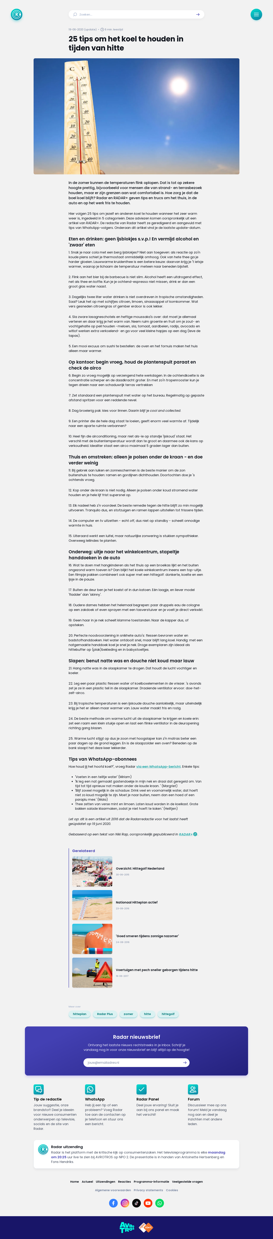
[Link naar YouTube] (148, 1203)
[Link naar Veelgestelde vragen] (187, 1182)
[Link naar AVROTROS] (127, 1227)
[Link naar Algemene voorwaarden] (113, 1190)
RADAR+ (186, 834)
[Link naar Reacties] (124, 1182)
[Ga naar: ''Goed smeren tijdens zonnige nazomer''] (138, 939)
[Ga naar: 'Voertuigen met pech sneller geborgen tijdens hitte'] (138, 973)
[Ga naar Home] (16, 14)
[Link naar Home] (74, 1182)
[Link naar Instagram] (125, 1203)
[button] (198, 14)
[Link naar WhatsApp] (159, 1203)
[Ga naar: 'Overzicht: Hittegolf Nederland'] (138, 871)
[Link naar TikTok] (136, 1203)
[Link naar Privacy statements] (148, 1190)
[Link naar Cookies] (172, 1190)
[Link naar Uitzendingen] (105, 1182)
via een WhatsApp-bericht (158, 766)
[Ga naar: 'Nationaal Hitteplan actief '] (138, 905)
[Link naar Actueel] (87, 1182)
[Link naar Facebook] (113, 1203)
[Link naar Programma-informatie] (151, 1182)
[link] (80, 1014)
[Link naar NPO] (146, 1227)
